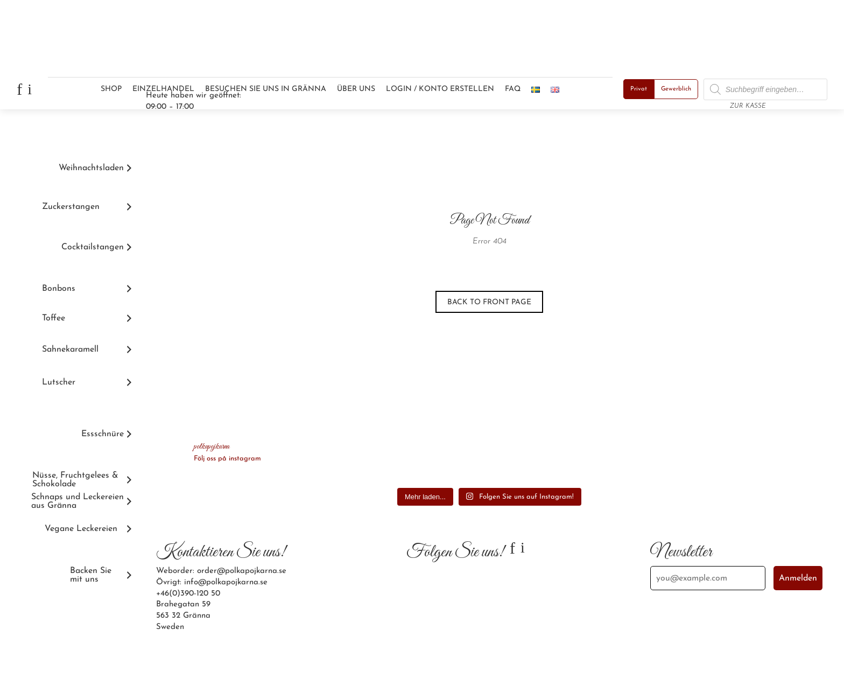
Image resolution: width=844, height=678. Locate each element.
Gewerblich (676, 89)
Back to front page (489, 302)
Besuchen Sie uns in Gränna (265, 89)
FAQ (513, 89)
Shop (111, 89)
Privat (638, 89)
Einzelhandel (163, 89)
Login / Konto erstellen (440, 89)
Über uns (356, 89)
